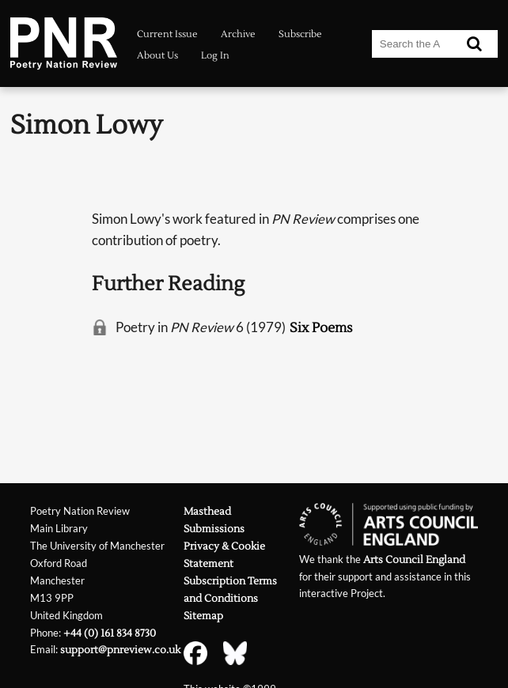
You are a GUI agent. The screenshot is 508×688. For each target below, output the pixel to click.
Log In (215, 56)
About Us (157, 56)
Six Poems (321, 327)
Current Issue (167, 34)
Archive (238, 34)
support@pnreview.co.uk (120, 649)
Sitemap (203, 615)
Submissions (214, 528)
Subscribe (300, 34)
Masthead (207, 511)
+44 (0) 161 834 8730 (109, 633)
